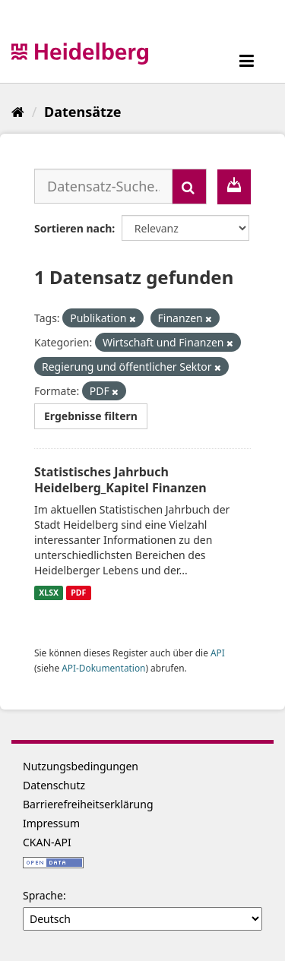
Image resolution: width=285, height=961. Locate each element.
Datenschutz (54, 785)
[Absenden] (189, 186)
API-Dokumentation (103, 668)
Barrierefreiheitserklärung (88, 804)
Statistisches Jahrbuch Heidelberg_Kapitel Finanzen (120, 479)
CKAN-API (47, 842)
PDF (78, 592)
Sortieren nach (73, 228)
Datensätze (82, 112)
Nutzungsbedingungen (80, 766)
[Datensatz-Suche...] (103, 186)
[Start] (17, 112)
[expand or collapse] (246, 60)
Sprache (43, 895)
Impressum (51, 823)
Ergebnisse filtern (91, 416)
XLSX (49, 592)
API (218, 652)
